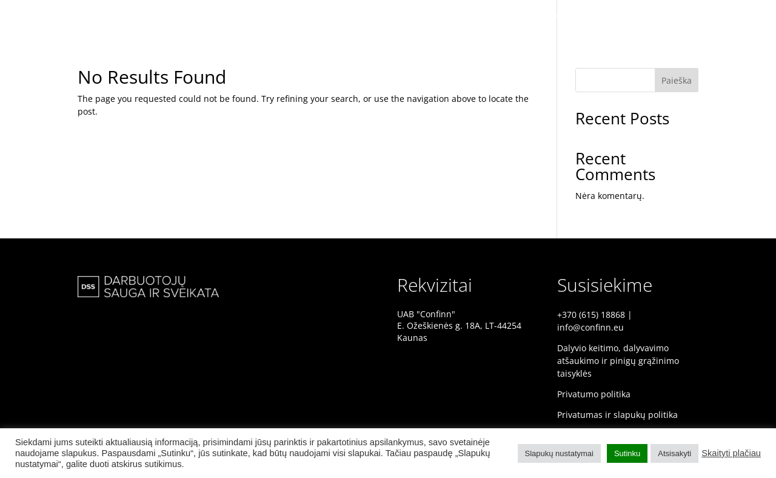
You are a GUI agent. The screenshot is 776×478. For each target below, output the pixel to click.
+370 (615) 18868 (591, 314)
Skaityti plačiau (731, 453)
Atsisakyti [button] (674, 453)
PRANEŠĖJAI (671, 16)
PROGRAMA (734, 16)
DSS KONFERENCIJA (538, 16)
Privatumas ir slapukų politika (617, 414)
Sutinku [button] (627, 453)
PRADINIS (612, 16)
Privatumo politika (593, 394)
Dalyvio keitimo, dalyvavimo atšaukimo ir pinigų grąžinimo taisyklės (618, 360)
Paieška (676, 80)
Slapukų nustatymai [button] (559, 453)
